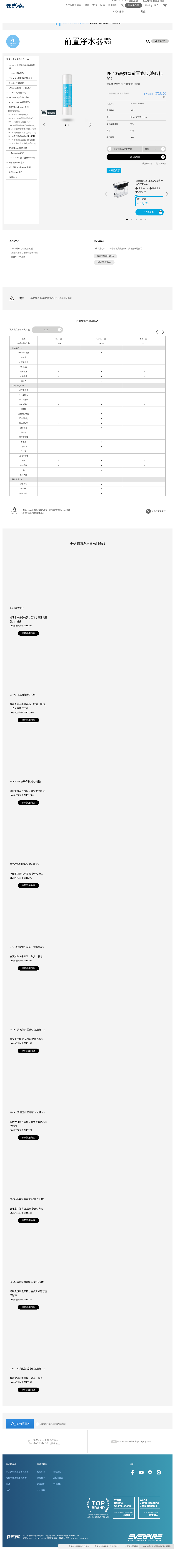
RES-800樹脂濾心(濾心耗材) (19, 122)
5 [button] (145, 219)
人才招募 (41, 1490)
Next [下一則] (166, 194)
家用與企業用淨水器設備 (17, 1471)
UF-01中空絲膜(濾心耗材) (18, 115)
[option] (136, 194)
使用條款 (57, 1484)
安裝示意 (147, 163)
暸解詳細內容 (28, 633)
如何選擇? (20, 1424)
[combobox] (124, 149)
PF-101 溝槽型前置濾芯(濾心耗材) (22, 132)
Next (90, 124)
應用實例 (112, 5)
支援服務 (161, 163)
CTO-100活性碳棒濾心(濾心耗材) (21, 125)
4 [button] (140, 219)
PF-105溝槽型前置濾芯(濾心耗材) (21, 140)
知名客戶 (41, 1484)
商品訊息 (156, 188)
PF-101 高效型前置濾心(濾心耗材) (22, 129)
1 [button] (126, 219)
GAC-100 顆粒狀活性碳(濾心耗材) (22, 143)
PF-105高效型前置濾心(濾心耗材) (21, 136)
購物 (147, 5)
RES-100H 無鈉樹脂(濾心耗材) (20, 118)
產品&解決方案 (73, 5)
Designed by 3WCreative (79, 1538)
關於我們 (41, 1471)
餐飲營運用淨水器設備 (16, 1478)
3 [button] (136, 219)
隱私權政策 (58, 1478)
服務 (87, 5)
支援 (94, 5)
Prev (44, 124)
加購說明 (142, 191)
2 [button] (131, 219)
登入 (156, 5)
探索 (102, 5)
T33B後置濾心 (14, 111)
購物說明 (57, 1471)
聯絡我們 (41, 1478)
